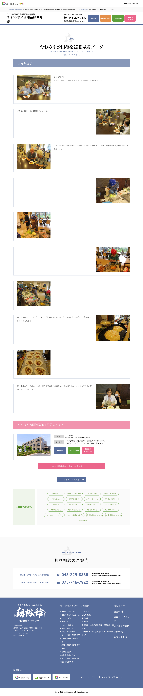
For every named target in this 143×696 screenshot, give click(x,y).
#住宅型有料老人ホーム (94, 515)
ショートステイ (67, 625)
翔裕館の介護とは (68, 611)
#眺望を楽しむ (74, 504)
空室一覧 (112, 9)
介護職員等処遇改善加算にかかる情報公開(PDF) (98, 633)
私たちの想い (87, 615)
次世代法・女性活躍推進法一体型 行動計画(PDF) (98, 626)
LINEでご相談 (118, 18)
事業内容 (85, 618)
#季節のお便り (110, 499)
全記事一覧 (83, 520)
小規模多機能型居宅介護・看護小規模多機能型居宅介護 (70, 643)
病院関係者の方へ (68, 655)
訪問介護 (64, 621)
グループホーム (67, 628)
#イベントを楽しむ (110, 504)
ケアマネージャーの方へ (70, 658)
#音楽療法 (56, 493)
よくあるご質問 (121, 626)
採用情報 (118, 631)
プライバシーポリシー (88, 677)
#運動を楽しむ (74, 499)
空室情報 (118, 611)
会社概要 (85, 621)
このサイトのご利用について (113, 677)
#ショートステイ (110, 493)
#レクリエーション (86, 51)
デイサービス (66, 618)
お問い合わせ (120, 637)
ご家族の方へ (66, 652)
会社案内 (85, 605)
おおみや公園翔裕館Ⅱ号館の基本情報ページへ (71, 466)
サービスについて (69, 605)
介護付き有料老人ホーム (70, 615)
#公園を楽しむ (92, 504)
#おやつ (53, 51)
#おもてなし (56, 499)
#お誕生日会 (92, 493)
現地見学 (93, 18)
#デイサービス (110, 510)
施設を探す (119, 605)
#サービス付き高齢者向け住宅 (67, 51)
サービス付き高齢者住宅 (70, 635)
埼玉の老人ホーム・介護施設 (31, 9)
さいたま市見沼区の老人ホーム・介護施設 (50, 9)
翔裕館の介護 (103, 9)
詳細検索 (94, 9)
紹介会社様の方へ (68, 662)
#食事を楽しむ (56, 510)
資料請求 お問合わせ (130, 18)
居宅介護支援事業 (68, 631)
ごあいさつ (86, 611)
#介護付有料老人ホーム (113, 515)
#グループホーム (92, 499)
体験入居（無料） (105, 18)
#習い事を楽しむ (74, 510)
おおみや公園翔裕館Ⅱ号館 (69, 9)
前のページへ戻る (71, 479)
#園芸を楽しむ (92, 510)
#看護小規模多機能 (74, 493)
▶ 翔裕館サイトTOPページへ (15, 9)
